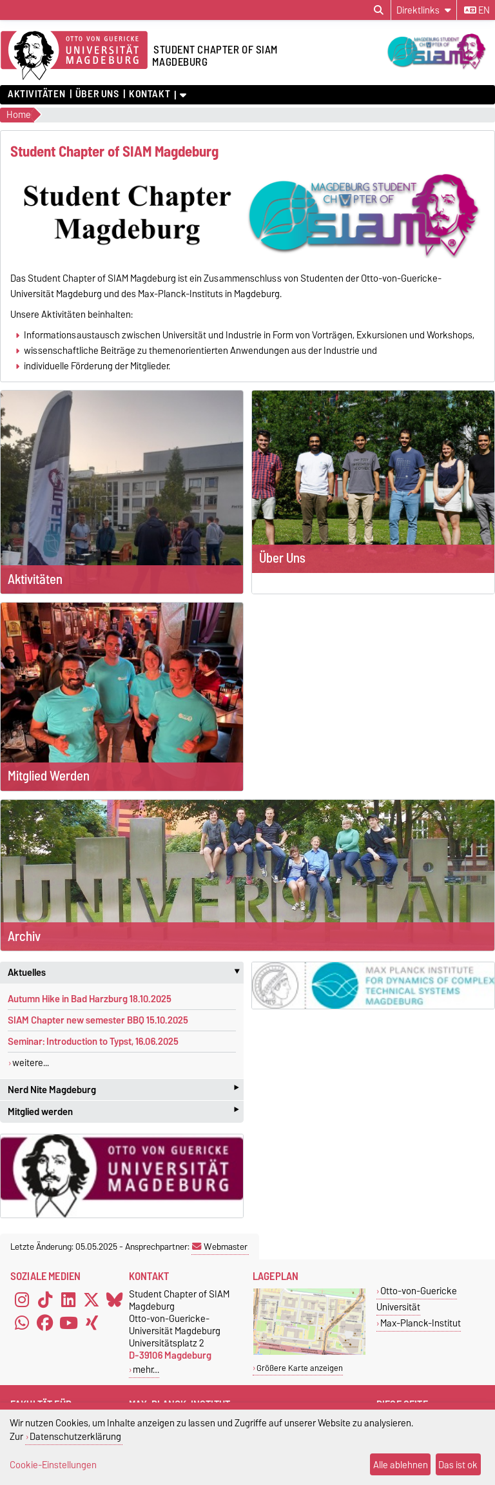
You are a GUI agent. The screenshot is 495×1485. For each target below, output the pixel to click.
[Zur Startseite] (74, 56)
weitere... (30, 1063)
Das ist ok (458, 1465)
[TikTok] (45, 1299)
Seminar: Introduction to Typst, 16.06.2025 (93, 1041)
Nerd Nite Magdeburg (123, 1089)
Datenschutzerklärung (75, 1436)
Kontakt (149, 94)
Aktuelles (126, 972)
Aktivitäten (36, 94)
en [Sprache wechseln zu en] (477, 10)
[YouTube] (68, 1322)
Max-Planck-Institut (420, 1323)
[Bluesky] (114, 1299)
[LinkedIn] (68, 1299)
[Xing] (91, 1322)
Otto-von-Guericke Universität (416, 1299)
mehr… (146, 1369)
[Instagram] (22, 1299)
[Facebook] (45, 1322)
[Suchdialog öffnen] (379, 10)
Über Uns (97, 94)
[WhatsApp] (22, 1322)
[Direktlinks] (423, 10)
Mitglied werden (123, 1111)
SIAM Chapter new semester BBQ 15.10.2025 (98, 1020)
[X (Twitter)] (91, 1299)
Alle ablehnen (400, 1465)
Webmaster (220, 1246)
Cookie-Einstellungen (53, 1465)
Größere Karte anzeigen (300, 1368)
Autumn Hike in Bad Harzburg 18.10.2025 (89, 999)
